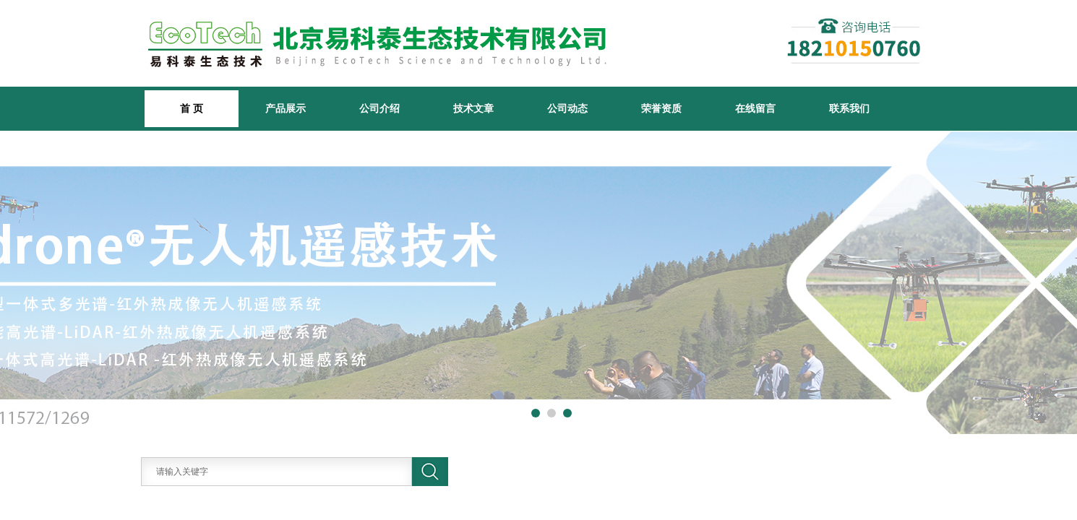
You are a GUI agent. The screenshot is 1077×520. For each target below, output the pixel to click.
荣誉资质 (661, 108)
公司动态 (567, 108)
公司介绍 (379, 108)
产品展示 (285, 108)
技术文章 (473, 108)
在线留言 (755, 108)
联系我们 (849, 108)
